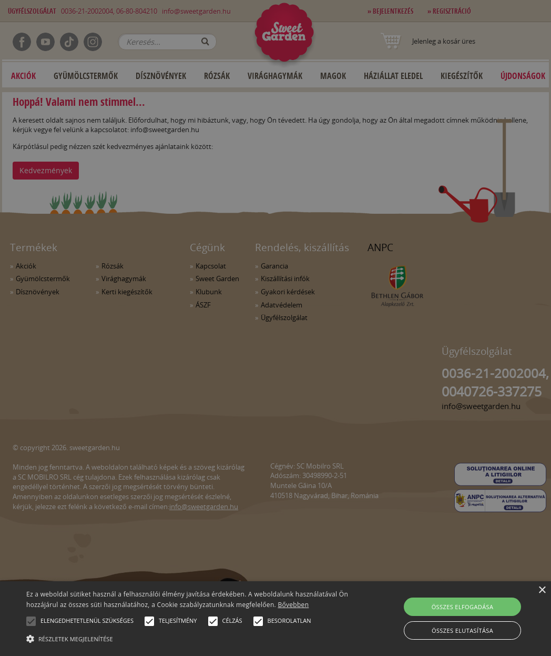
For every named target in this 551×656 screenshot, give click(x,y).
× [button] (542, 590)
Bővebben (293, 604)
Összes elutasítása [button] (462, 630)
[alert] (275, 328)
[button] (31, 621)
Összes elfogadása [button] (463, 607)
